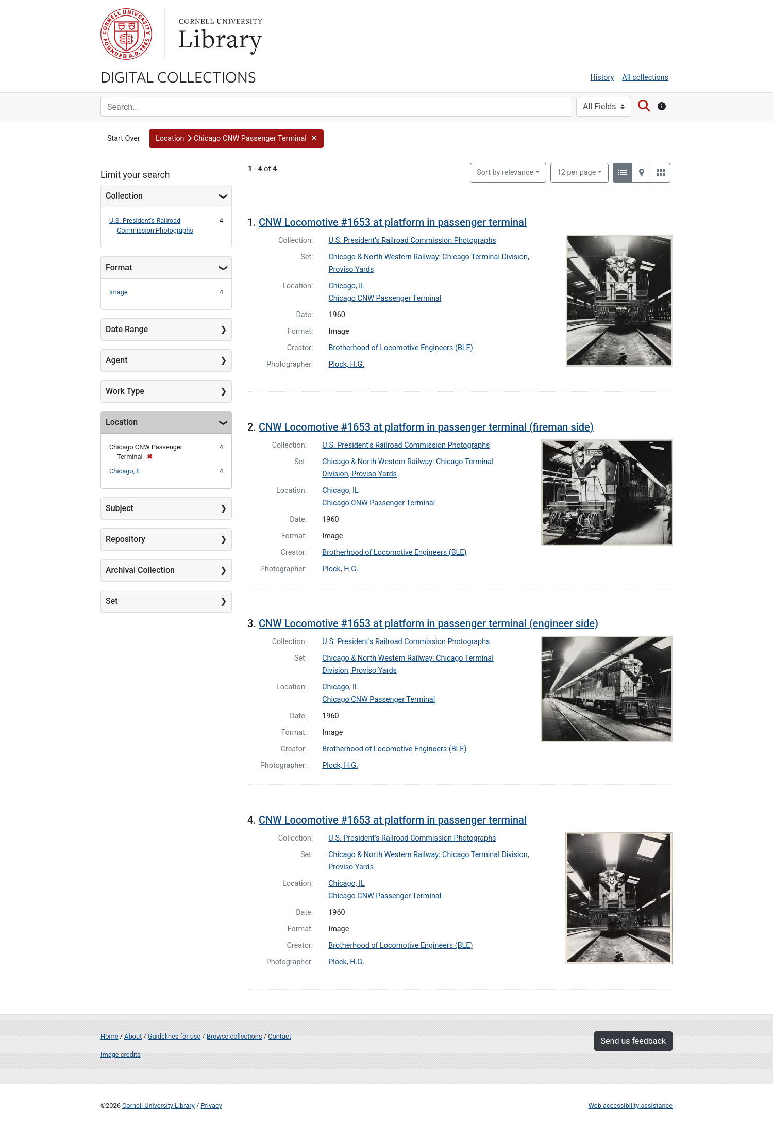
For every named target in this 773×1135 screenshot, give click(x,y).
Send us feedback (633, 1041)
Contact (279, 1036)
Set (112, 601)
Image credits (120, 1054)
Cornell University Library (158, 1105)
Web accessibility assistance (631, 1105)
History (602, 77)
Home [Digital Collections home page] (109, 1036)
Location (122, 422)
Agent (116, 360)
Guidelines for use (174, 1036)
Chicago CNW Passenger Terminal (385, 298)
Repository (125, 539)
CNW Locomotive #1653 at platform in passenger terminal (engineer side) (428, 623)
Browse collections (234, 1036)
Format (119, 267)
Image (118, 292)
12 (576, 172)
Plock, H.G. (347, 364)
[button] (236, 138)
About (133, 1036)
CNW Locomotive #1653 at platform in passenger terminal (393, 222)
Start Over (123, 138)
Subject (119, 508)
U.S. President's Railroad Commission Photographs (412, 240)
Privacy (211, 1105)
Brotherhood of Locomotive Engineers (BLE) (401, 347)
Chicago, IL (125, 471)
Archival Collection (140, 570)
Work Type (125, 391)
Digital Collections (178, 76)
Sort (505, 172)
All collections (645, 77)
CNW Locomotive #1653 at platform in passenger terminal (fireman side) (426, 427)
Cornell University (126, 34)
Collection (124, 196)
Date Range (127, 329)
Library (219, 34)
